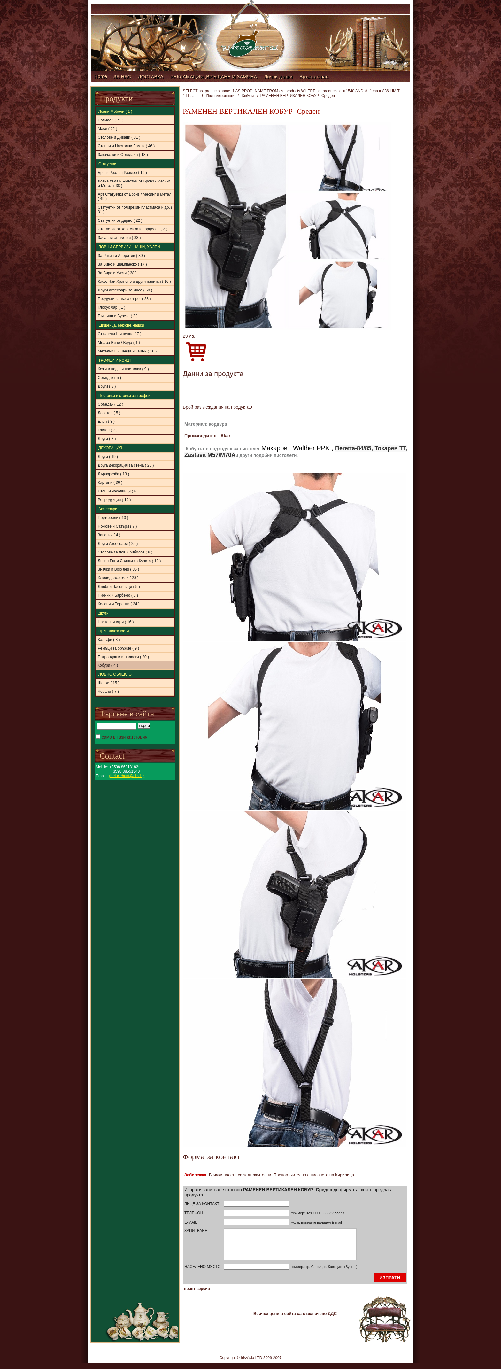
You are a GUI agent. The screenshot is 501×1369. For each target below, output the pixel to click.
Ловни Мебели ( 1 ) (115, 111)
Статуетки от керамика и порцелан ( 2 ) (132, 229)
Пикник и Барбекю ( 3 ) (118, 595)
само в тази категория (121, 736)
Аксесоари (107, 509)
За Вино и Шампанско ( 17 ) (122, 264)
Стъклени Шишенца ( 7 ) (119, 334)
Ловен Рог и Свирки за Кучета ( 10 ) (129, 561)
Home (100, 76)
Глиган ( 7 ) (108, 430)
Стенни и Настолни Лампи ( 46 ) (126, 146)
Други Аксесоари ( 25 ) (118, 543)
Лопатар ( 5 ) (109, 413)
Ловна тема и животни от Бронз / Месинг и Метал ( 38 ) (134, 183)
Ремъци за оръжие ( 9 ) (118, 648)
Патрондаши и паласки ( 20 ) (123, 657)
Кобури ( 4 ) (107, 665)
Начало (192, 95)
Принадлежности (113, 631)
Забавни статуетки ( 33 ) (119, 238)
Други (103, 613)
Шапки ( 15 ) (108, 683)
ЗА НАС (122, 76)
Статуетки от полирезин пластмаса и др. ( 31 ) (135, 209)
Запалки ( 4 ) (109, 535)
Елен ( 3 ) (106, 421)
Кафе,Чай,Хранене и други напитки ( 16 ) (134, 281)
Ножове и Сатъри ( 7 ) (117, 526)
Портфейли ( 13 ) (113, 517)
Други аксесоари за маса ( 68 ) (125, 290)
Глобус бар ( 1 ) (111, 307)
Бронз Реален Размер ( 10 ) (122, 172)
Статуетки (107, 164)
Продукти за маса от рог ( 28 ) (124, 299)
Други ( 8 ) (107, 439)
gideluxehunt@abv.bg (126, 776)
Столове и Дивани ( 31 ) (119, 137)
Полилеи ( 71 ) (110, 120)
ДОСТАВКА (151, 76)
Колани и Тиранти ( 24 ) (119, 604)
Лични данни (278, 76)
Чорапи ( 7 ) (108, 691)
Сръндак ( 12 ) (110, 404)
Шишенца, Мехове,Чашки (121, 325)
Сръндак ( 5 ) (109, 377)
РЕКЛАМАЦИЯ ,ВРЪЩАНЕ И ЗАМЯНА (213, 76)
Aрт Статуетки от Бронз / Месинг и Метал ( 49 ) (134, 196)
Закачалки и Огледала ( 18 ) (123, 154)
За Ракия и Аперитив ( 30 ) (121, 255)
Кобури (248, 95)
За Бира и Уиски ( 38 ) (117, 273)
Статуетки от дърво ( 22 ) (120, 220)
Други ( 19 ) (108, 456)
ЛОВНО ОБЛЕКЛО (115, 674)
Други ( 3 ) (107, 386)
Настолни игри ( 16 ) (116, 622)
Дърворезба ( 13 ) (113, 474)
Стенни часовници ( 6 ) (118, 491)
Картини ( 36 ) (110, 482)
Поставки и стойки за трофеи (124, 395)
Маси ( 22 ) (107, 129)
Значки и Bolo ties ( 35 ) (118, 569)
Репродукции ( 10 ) (114, 500)
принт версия (197, 1294)
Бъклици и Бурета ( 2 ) (118, 316)
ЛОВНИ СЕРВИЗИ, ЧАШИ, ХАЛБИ (129, 247)
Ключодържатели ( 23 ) (118, 578)
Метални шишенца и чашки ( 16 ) (127, 351)
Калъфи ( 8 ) (109, 640)
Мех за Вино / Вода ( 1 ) (119, 342)
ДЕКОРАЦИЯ (110, 448)
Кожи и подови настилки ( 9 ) (123, 369)
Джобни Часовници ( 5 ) (119, 586)
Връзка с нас (313, 76)
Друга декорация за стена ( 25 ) (126, 465)
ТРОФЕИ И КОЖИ (114, 360)
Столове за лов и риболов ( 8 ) (125, 552)
